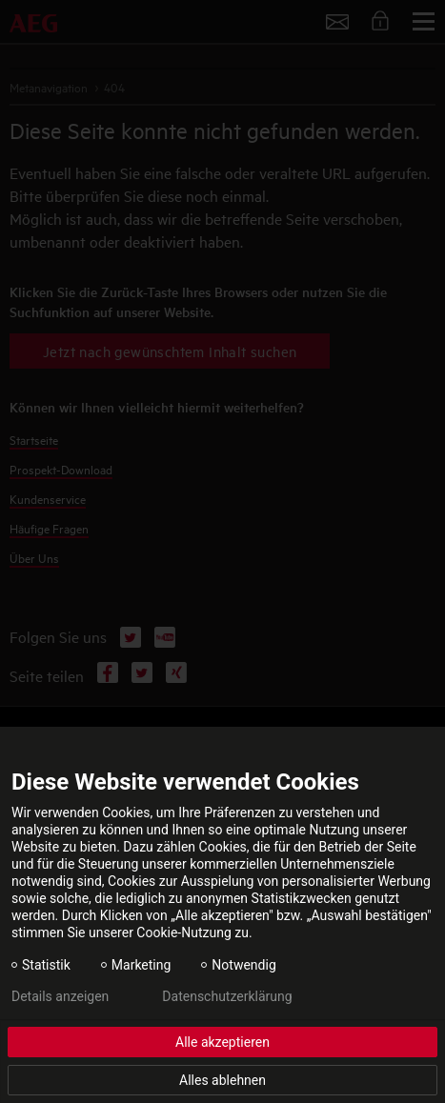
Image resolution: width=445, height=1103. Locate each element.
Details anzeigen (60, 996)
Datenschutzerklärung (227, 996)
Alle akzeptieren (222, 1042)
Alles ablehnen (222, 1080)
